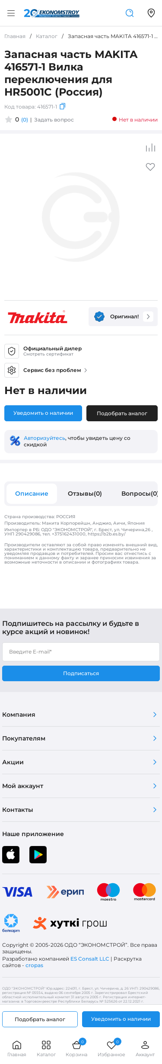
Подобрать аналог (122, 413)
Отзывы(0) (85, 493)
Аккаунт (145, 1049)
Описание (31, 493)
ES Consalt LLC (89, 958)
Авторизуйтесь (44, 438)
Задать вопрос (54, 119)
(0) (24, 119)
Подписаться (81, 673)
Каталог (46, 1049)
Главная (16, 1049)
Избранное (111, 1049)
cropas (34, 965)
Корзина (76, 1049)
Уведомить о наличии (43, 413)
